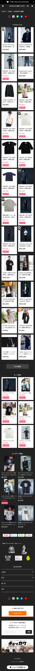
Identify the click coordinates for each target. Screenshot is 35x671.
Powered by (18, 661)
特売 (2, 589)
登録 (29, 632)
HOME (3, 11)
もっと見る (17, 366)
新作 (2, 578)
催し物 (3, 583)
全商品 (10, 11)
